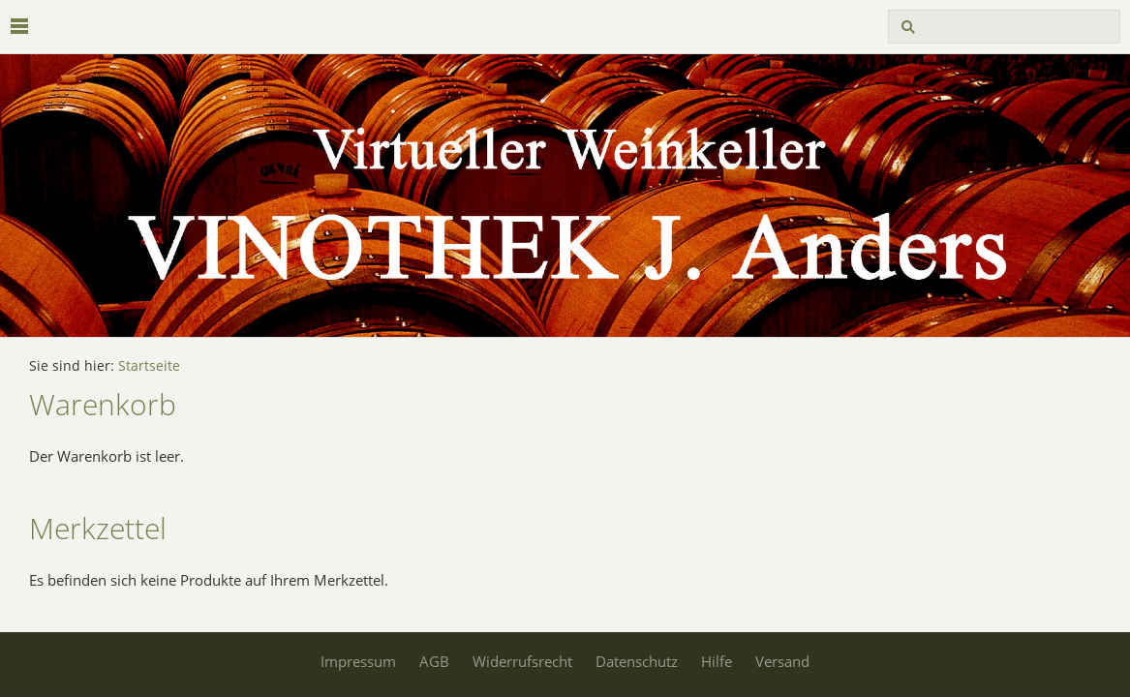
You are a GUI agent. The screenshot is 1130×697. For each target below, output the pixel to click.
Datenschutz (637, 661)
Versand (782, 661)
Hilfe (716, 661)
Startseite (149, 366)
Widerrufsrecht (522, 661)
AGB (434, 661)
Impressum (358, 661)
